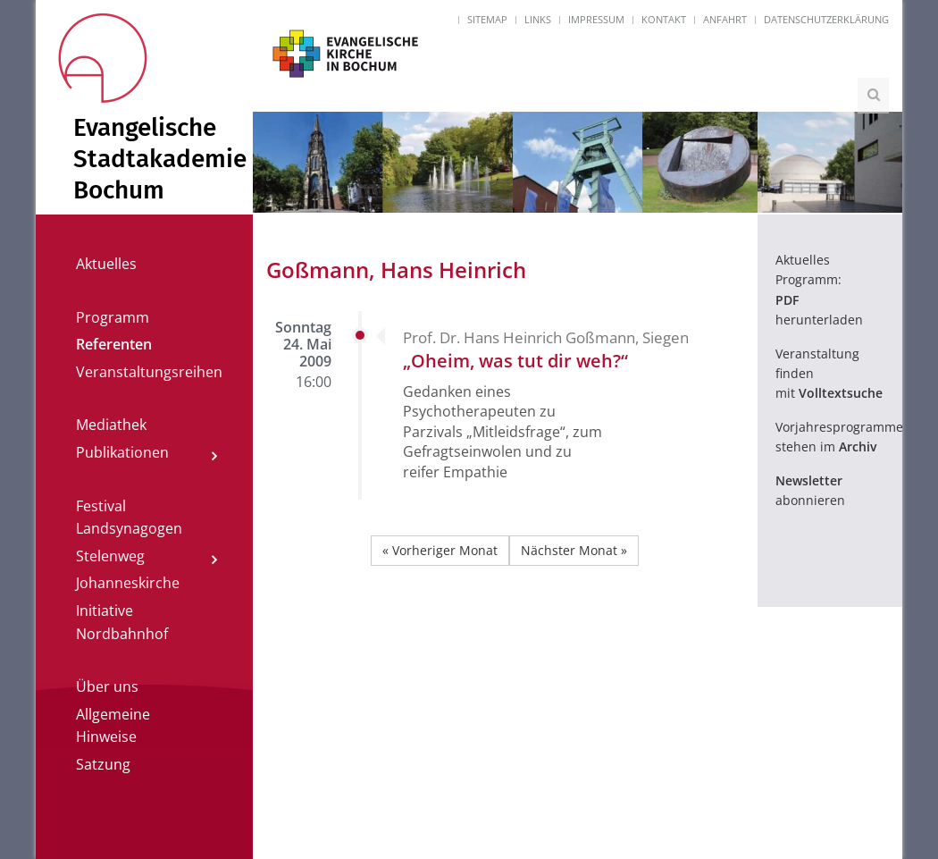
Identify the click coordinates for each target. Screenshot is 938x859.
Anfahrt (725, 19)
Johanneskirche (128, 583)
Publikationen (122, 452)
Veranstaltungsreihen (149, 372)
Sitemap (487, 19)
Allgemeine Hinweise (113, 725)
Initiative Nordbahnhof (122, 622)
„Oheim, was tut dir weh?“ (515, 361)
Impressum (596, 19)
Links (537, 19)
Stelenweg (110, 556)
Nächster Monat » (574, 550)
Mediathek (111, 424)
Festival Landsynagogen (129, 517)
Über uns (107, 686)
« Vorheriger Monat (440, 550)
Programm (112, 317)
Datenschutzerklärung (826, 19)
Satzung (103, 764)
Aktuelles (106, 264)
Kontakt (663, 19)
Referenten (114, 344)
